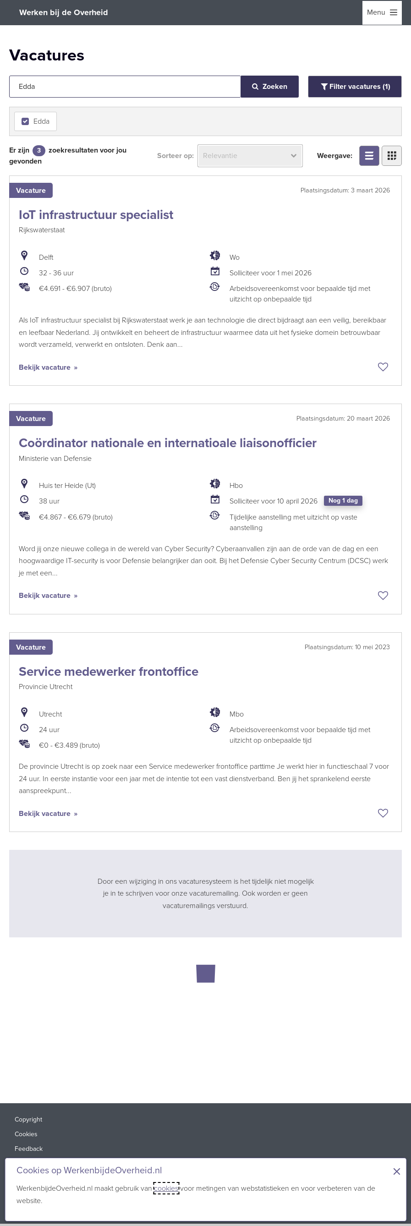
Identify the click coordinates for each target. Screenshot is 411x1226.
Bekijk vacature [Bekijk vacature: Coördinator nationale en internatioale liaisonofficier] (45, 596)
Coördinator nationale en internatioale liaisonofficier (168, 443)
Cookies (26, 1136)
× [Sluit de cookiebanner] (396, 1171)
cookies (166, 1188)
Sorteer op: (175, 156)
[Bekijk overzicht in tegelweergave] (392, 156)
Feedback (29, 1150)
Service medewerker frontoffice (108, 672)
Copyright (28, 1121)
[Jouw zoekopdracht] (125, 87)
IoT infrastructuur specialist (96, 214)
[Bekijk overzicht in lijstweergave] (369, 156)
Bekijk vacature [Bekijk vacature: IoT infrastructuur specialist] (45, 367)
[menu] (382, 13)
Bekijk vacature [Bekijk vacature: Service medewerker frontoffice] (45, 814)
